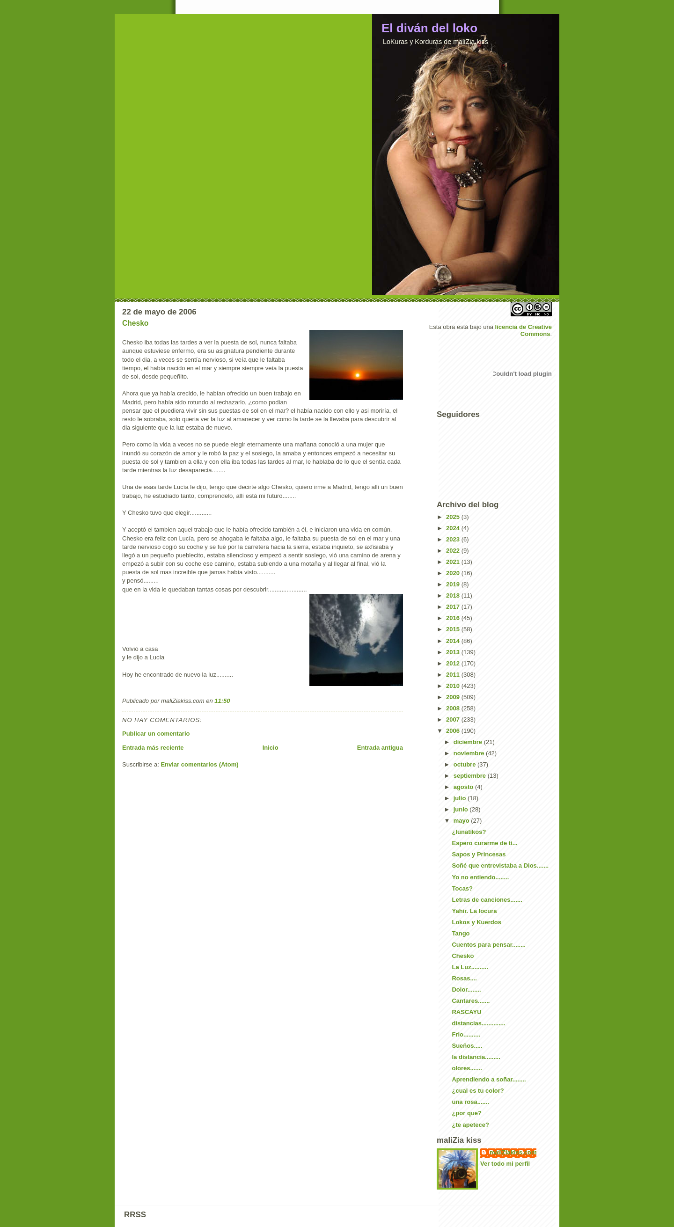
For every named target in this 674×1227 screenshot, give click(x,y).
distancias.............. (478, 1023)
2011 (454, 674)
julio (461, 798)
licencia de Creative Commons (523, 330)
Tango (460, 933)
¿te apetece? (470, 1124)
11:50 (222, 700)
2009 (454, 697)
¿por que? (467, 1113)
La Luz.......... (470, 967)
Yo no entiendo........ (480, 877)
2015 (454, 629)
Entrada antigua (380, 747)
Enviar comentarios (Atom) (199, 764)
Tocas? (462, 888)
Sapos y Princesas (479, 854)
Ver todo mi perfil (505, 1163)
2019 (454, 584)
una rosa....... (470, 1101)
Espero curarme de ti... (484, 843)
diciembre (469, 741)
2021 (454, 561)
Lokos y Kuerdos (476, 922)
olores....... (467, 1068)
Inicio (270, 747)
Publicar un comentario (156, 733)
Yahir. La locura (474, 910)
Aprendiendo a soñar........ (489, 1079)
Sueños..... (467, 1045)
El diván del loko (429, 28)
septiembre (471, 775)
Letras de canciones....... (487, 899)
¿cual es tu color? (478, 1090)
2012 (454, 663)
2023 (454, 539)
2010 (454, 685)
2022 (454, 550)
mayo (462, 820)
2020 (454, 573)
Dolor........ (466, 989)
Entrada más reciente (153, 747)
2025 (454, 516)
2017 (454, 606)
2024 (454, 528)
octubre (465, 764)
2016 (454, 617)
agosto (464, 786)
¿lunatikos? (469, 831)
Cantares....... (471, 1000)
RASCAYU (466, 1011)
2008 (454, 708)
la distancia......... (476, 1056)
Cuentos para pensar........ (489, 944)
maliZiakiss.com (513, 1152)
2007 (454, 719)
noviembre (470, 753)
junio (462, 809)
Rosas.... (464, 978)
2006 (454, 730)
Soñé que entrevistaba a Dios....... (500, 865)
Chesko (135, 323)
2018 (454, 595)
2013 (454, 652)
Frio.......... (466, 1034)
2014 (454, 640)
